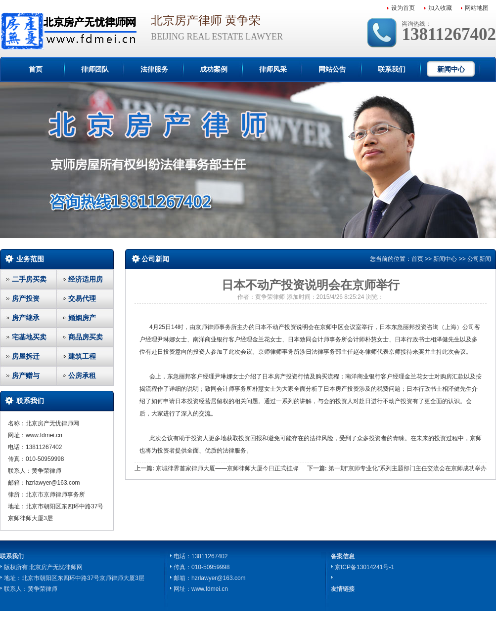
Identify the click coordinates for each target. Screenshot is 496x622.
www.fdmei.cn (209, 588)
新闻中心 (451, 69)
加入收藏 (440, 7)
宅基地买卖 (29, 337)
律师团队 (95, 69)
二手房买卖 (29, 279)
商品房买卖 (85, 337)
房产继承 (26, 318)
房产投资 (26, 298)
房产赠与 (26, 375)
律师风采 (273, 69)
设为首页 (403, 7)
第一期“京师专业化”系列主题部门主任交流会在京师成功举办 (407, 468)
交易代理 (82, 298)
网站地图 (477, 7)
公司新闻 (479, 258)
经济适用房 (85, 279)
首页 (36, 69)
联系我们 (392, 69)
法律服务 (154, 69)
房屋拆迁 (26, 356)
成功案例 (213, 69)
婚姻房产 (82, 318)
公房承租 (82, 375)
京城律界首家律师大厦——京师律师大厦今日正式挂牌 (227, 468)
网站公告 (332, 69)
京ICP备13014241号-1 (364, 567)
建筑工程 (82, 356)
